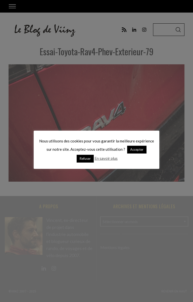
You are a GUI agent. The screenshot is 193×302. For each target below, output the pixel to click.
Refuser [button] (85, 159)
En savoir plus (106, 158)
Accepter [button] (136, 149)
